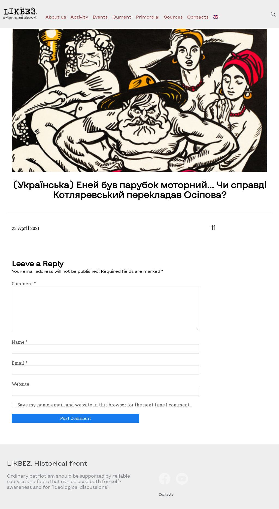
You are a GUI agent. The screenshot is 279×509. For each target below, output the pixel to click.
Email (19, 363)
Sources (173, 16)
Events (100, 16)
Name (19, 342)
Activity (79, 16)
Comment (24, 283)
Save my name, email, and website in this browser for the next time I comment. (104, 405)
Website (20, 384)
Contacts (198, 16)
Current (122, 16)
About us (56, 16)
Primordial (147, 16)
